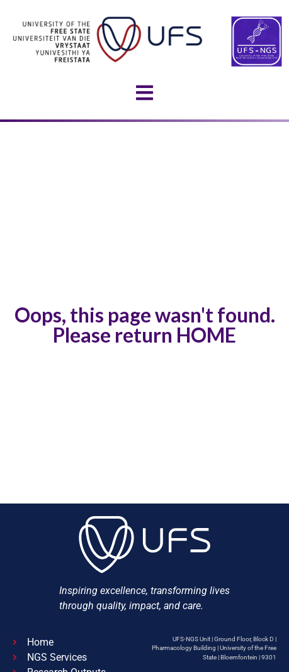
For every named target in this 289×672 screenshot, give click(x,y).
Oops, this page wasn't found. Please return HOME (144, 324)
